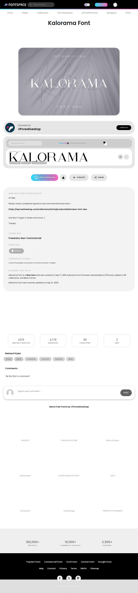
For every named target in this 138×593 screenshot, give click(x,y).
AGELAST (25, 440)
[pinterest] (78, 578)
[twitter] (69, 578)
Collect (79, 177)
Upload (101, 5)
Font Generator (65, 12)
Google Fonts (105, 561)
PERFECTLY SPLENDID (113, 510)
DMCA (84, 568)
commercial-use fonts (70, 545)
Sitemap (94, 568)
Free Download (44, 177)
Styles (25, 12)
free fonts (32, 545)
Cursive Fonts (87, 561)
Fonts (10, 12)
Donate (16, 251)
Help (41, 568)
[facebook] (60, 578)
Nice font (31, 275)
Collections (42, 12)
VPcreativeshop (29, 129)
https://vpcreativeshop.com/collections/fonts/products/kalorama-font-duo (48, 209)
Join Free (127, 5)
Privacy (63, 568)
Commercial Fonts (53, 561)
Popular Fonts (33, 561)
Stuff (128, 12)
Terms (74, 568)
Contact (124, 128)
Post (126, 393)
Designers (112, 12)
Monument (25, 475)
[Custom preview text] (25, 143)
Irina (113, 475)
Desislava (25, 510)
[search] (40, 4)
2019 (21, 340)
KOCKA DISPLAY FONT (69, 475)
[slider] (68, 143)
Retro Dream (112, 440)
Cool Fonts (71, 561)
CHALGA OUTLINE (69, 440)
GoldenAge (69, 510)
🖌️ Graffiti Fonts (90, 12)
